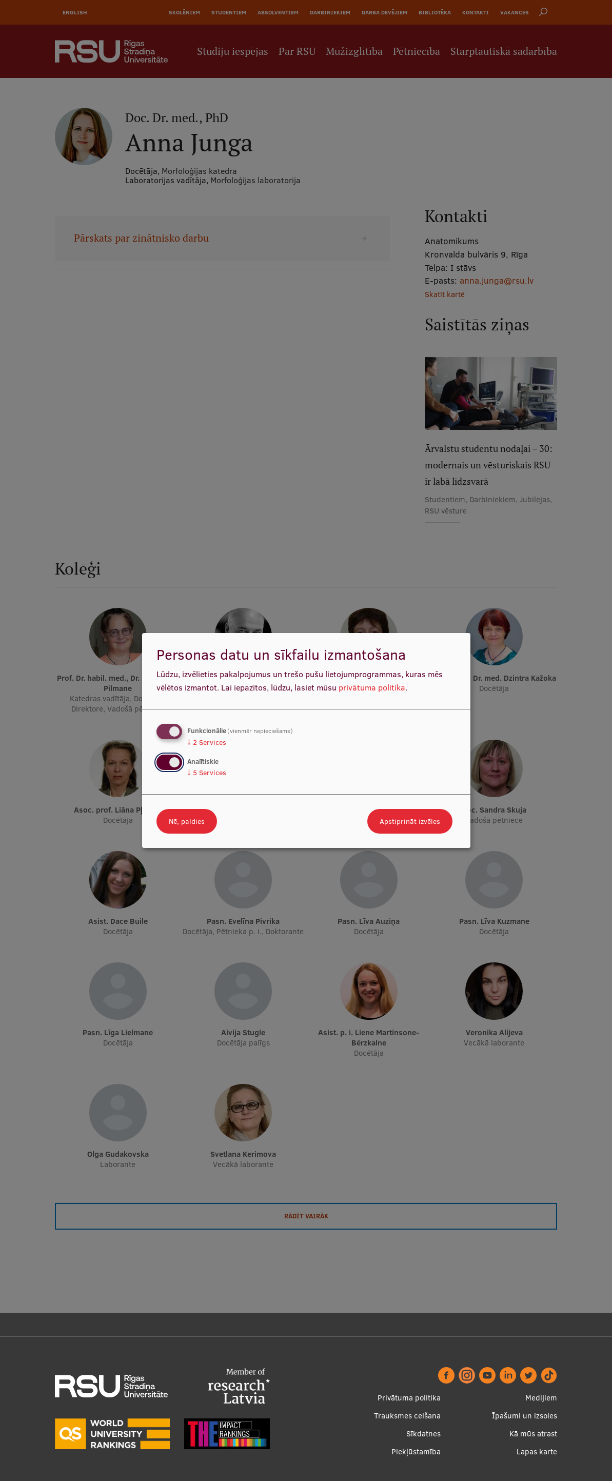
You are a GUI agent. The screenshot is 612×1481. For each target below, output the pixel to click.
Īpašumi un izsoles (524, 1415)
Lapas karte (537, 1451)
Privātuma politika (409, 1397)
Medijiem (541, 1397)
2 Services (206, 742)
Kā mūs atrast (533, 1433)
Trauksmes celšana (407, 1415)
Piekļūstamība (416, 1451)
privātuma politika (372, 687)
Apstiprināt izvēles (410, 821)
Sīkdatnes (423, 1433)
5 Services (206, 772)
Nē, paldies (187, 821)
